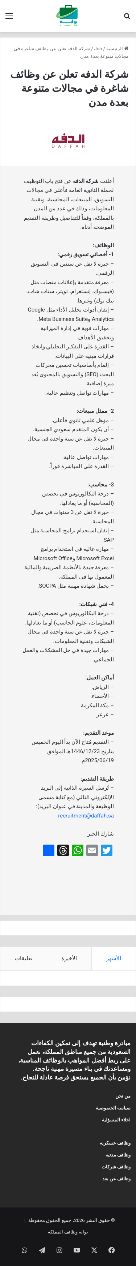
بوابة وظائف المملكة (68, 1232)
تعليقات (23, 958)
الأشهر (113, 958)
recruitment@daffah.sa (86, 815)
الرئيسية (117, 48)
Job (98, 48)
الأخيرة (69, 958)
